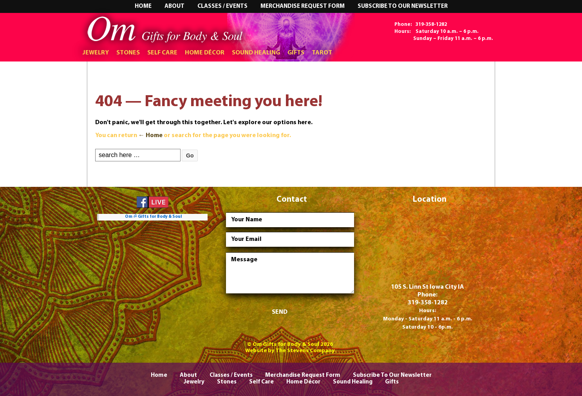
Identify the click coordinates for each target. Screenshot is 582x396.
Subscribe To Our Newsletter (403, 6)
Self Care (162, 53)
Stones (128, 53)
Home (143, 6)
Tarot (322, 53)
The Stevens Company (305, 351)
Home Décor (204, 53)
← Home (150, 135)
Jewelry (96, 53)
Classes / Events (222, 6)
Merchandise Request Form (302, 6)
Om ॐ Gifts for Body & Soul (153, 217)
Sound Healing (256, 53)
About (174, 6)
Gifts (295, 53)
